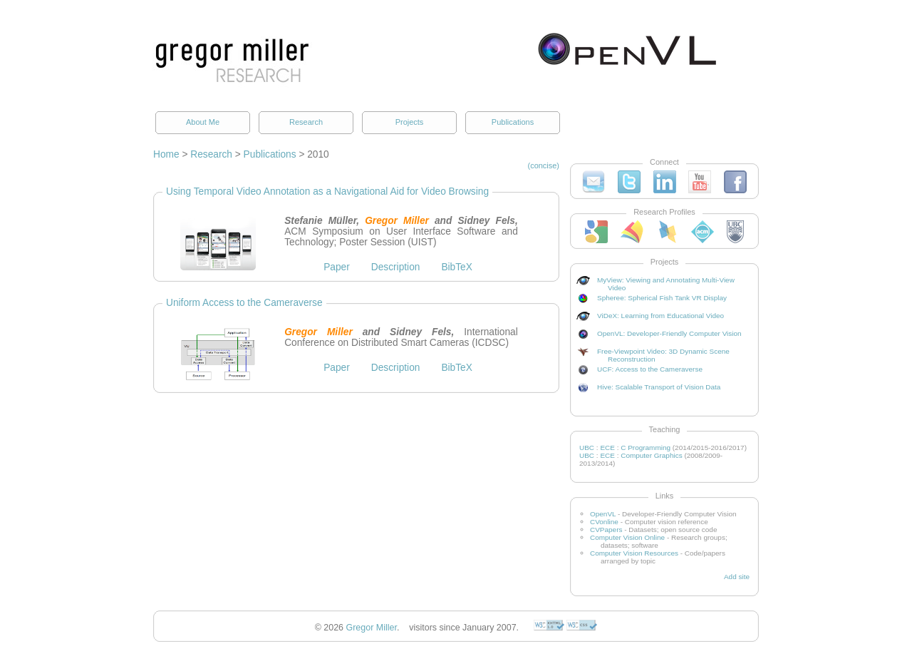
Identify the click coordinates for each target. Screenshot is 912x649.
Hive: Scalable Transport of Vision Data (658, 387)
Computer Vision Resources (634, 553)
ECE (607, 447)
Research (306, 122)
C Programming (645, 447)
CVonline (604, 522)
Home (166, 154)
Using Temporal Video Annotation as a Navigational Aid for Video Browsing (327, 191)
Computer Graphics (651, 455)
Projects (409, 122)
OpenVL (603, 514)
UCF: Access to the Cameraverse (650, 369)
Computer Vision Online (627, 537)
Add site (737, 577)
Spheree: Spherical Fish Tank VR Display (662, 298)
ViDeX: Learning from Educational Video (660, 316)
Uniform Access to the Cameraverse (244, 302)
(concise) (544, 165)
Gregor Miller (371, 628)
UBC (586, 447)
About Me (202, 122)
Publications (513, 122)
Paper (336, 267)
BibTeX (456, 267)
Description (395, 267)
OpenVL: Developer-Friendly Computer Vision (669, 333)
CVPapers (606, 529)
